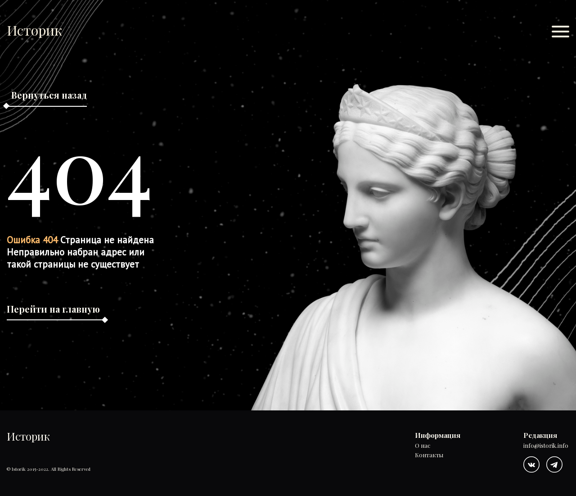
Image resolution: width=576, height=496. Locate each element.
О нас (422, 445)
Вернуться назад (49, 95)
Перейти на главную (53, 309)
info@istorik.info (545, 445)
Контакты (429, 455)
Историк (34, 30)
